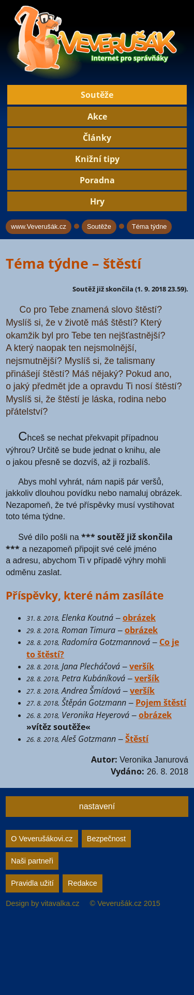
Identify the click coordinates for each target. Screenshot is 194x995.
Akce (97, 116)
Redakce (82, 883)
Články (97, 137)
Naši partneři (32, 861)
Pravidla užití (32, 883)
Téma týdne (149, 226)
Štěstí (136, 738)
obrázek (139, 617)
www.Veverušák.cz (38, 226)
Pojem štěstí (161, 702)
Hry (97, 201)
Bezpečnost (106, 839)
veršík (141, 666)
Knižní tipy (97, 159)
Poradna (97, 180)
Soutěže (97, 94)
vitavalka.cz (60, 903)
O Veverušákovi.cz (41, 839)
